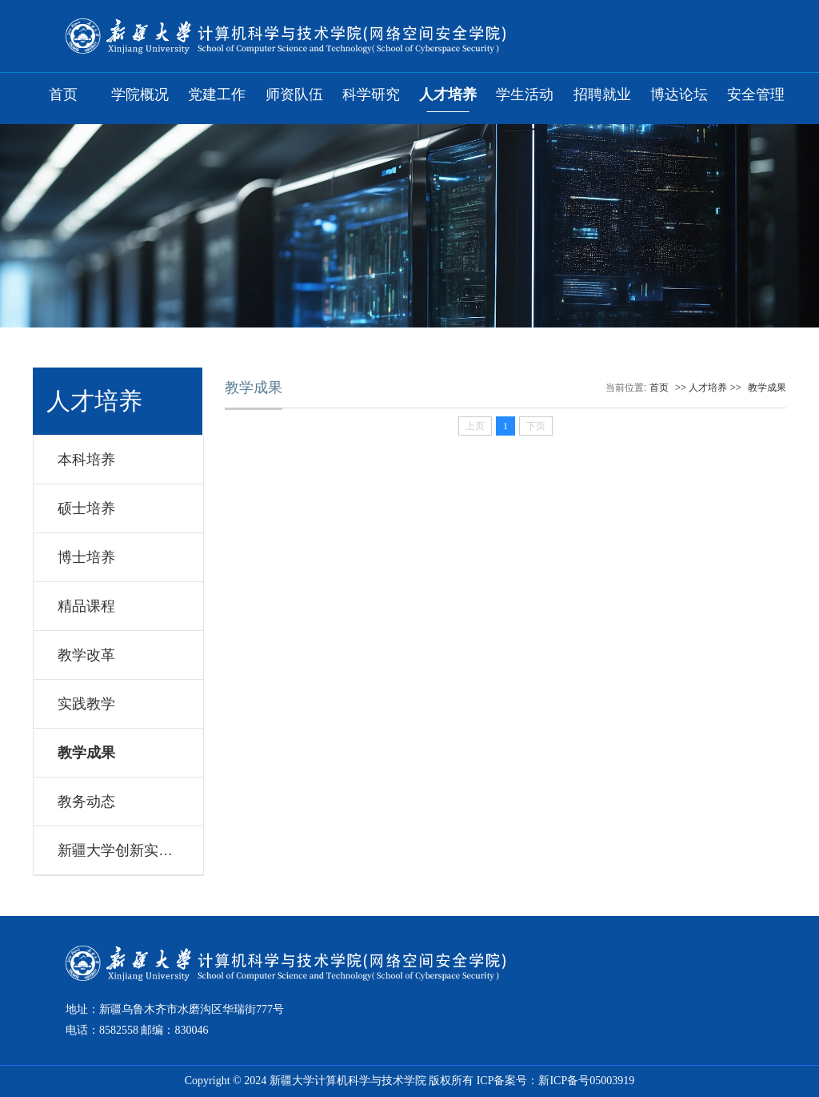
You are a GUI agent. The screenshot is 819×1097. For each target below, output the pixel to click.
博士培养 (86, 557)
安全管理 (756, 94)
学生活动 (524, 94)
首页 (63, 94)
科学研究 (371, 94)
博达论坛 (679, 94)
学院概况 (140, 94)
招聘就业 (602, 94)
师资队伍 (294, 94)
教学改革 (86, 655)
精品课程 (86, 606)
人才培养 (448, 94)
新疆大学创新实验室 (122, 850)
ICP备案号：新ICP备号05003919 (556, 1081)
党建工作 (217, 94)
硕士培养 (86, 508)
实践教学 (86, 704)
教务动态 (86, 802)
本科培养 (86, 460)
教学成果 (86, 753)
